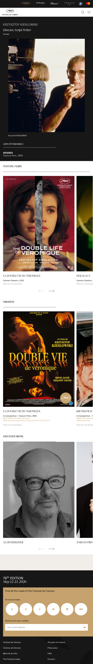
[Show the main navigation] (89, 12)
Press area (52, 648)
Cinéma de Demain (12, 648)
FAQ (50, 653)
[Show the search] (83, 12)
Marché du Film (10, 653)
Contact (51, 659)
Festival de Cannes (12, 642)
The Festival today (11, 659)
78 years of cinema (56, 642)
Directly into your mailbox (17, 621)
